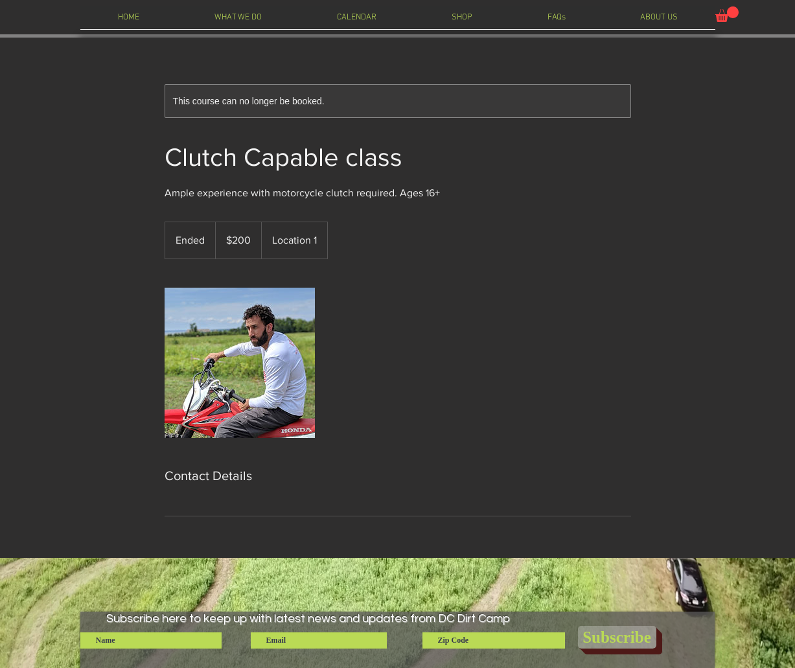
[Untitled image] (240, 363)
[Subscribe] (617, 637)
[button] (727, 14)
